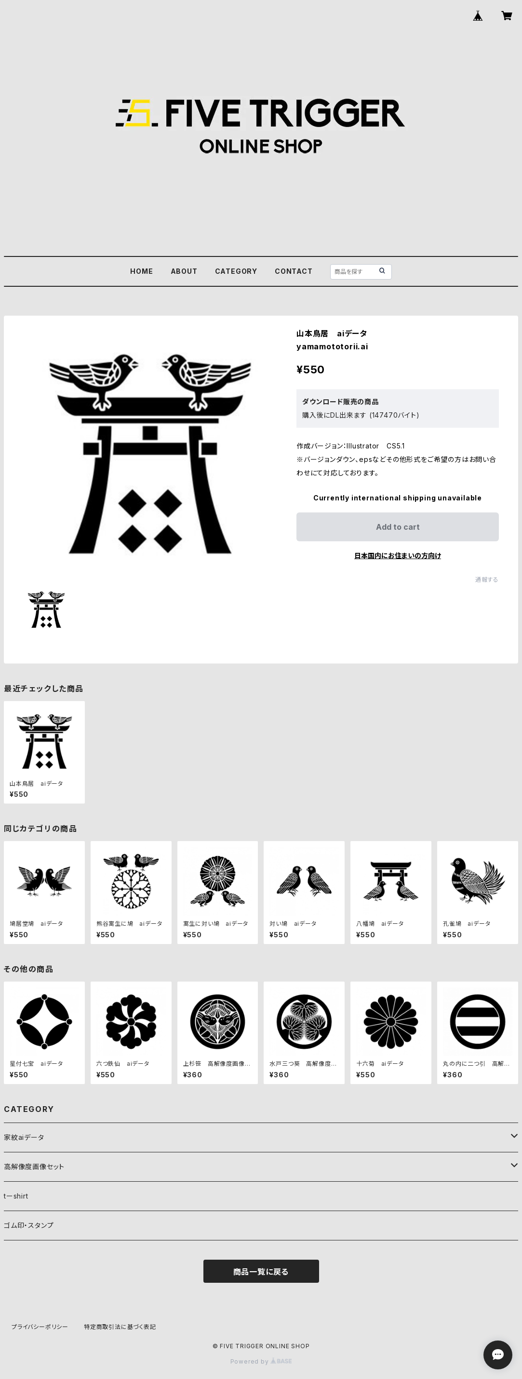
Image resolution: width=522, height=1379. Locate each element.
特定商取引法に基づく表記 (120, 1326)
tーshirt (16, 1196)
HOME (141, 271)
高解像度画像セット (34, 1166)
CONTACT (294, 271)
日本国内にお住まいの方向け (397, 555)
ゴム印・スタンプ (29, 1225)
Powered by (261, 1361)
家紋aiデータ (24, 1137)
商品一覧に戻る (261, 1272)
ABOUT (184, 271)
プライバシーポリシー (40, 1326)
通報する (487, 579)
